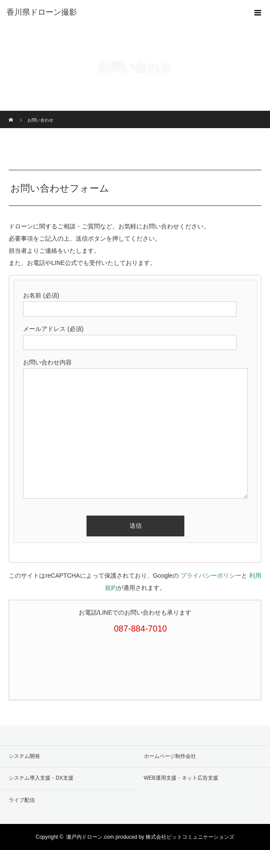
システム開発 (24, 756)
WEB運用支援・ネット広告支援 (181, 778)
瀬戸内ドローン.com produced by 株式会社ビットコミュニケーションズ (150, 837)
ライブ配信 (22, 800)
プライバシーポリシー (210, 575)
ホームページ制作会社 (170, 756)
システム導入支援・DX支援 (41, 778)
